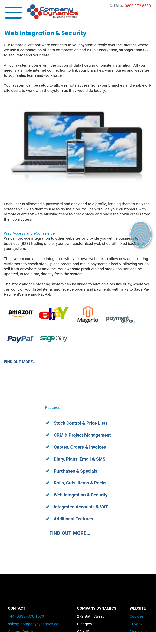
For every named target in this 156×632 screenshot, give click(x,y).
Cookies (137, 616)
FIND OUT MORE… (20, 361)
